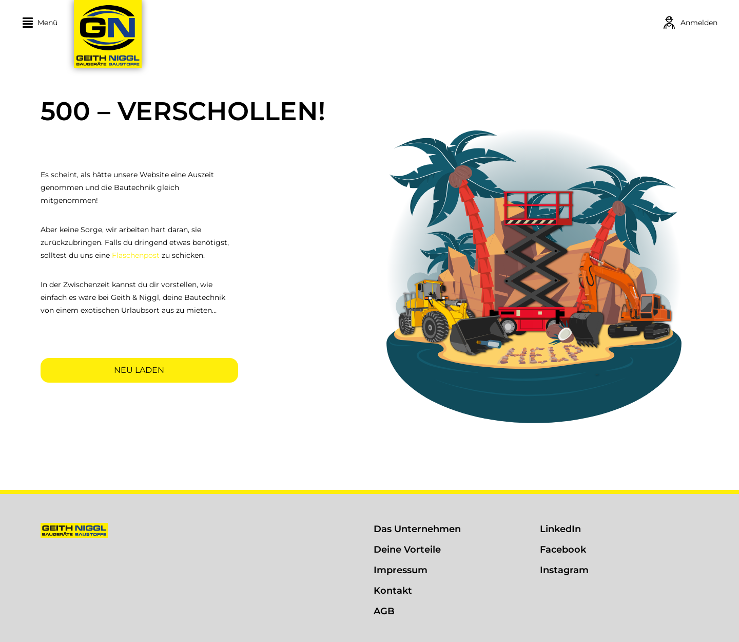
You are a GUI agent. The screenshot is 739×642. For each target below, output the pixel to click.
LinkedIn (560, 529)
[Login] (689, 22)
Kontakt (393, 590)
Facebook (563, 549)
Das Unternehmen (417, 529)
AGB (384, 611)
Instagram (564, 570)
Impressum (400, 570)
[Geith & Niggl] (176, 34)
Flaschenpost (136, 255)
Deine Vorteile (407, 549)
